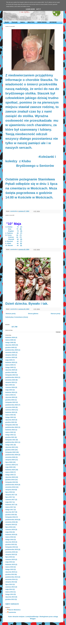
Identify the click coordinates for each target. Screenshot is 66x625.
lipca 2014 (8, 584)
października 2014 (11, 577)
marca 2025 (9, 365)
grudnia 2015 (10, 544)
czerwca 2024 (10, 387)
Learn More (30, 9)
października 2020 (11, 454)
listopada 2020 (10, 452)
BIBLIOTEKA (31, 22)
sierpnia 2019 (10, 489)
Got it (38, 9)
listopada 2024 (10, 375)
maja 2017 (8, 502)
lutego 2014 (9, 594)
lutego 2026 (9, 342)
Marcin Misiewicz (15, 610)
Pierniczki (14, 22)
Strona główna (33, 313)
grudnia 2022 (10, 422)
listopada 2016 (10, 517)
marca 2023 (9, 415)
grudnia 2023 (10, 400)
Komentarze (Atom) (21, 317)
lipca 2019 (8, 492)
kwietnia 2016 (10, 534)
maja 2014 (8, 589)
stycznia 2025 (10, 370)
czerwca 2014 (10, 587)
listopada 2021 (10, 440)
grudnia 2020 (10, 450)
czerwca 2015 (10, 559)
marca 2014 (9, 592)
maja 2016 (8, 532)
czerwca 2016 (10, 529)
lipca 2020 (8, 462)
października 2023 (11, 405)
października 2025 (11, 350)
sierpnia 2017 (10, 494)
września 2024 (10, 380)
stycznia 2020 (10, 477)
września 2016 (10, 522)
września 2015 (10, 552)
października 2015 (11, 549)
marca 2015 (9, 567)
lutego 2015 (9, 569)
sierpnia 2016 (10, 524)
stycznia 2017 (10, 512)
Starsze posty (55, 313)
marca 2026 (9, 340)
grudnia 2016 (10, 514)
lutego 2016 (9, 539)
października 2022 (11, 427)
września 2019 (10, 487)
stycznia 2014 (10, 597)
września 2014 (10, 579)
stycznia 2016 (10, 542)
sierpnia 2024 (10, 382)
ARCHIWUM (53, 22)
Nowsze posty (11, 313)
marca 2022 (9, 432)
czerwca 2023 (10, 410)
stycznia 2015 (10, 572)
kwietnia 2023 (10, 412)
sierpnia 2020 (10, 459)
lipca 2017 (8, 497)
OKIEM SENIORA (42, 22)
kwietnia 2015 (10, 564)
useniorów (12, 612)
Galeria (22, 22)
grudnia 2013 (10, 599)
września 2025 (10, 352)
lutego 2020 (9, 475)
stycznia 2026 (10, 345)
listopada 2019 (10, 482)
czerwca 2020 (10, 464)
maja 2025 (8, 360)
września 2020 (10, 457)
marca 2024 (9, 395)
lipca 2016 (8, 527)
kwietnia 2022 (10, 430)
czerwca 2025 (10, 357)
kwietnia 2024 (10, 392)
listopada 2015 (10, 547)
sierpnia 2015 (10, 554)
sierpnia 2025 (10, 355)
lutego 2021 (9, 445)
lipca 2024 (8, 385)
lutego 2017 (9, 509)
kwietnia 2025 (10, 362)
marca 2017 (9, 507)
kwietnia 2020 (10, 470)
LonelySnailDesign (32, 616)
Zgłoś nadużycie (12, 604)
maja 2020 (8, 467)
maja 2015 (8, 562)
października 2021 (11, 442)
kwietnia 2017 (10, 504)
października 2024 (11, 377)
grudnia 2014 (10, 574)
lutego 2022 (9, 435)
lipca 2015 (8, 557)
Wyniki (7, 22)
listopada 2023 (10, 402)
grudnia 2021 (10, 437)
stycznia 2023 (10, 420)
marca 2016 (9, 537)
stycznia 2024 (10, 397)
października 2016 (11, 519)
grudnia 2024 (10, 372)
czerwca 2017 (10, 499)
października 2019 (11, 484)
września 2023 (10, 407)
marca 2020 (9, 472)
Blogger (33, 618)
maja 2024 (8, 390)
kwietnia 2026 (10, 337)
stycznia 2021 (10, 447)
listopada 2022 (10, 425)
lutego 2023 (9, 417)
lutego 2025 (9, 367)
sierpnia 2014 (10, 582)
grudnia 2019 (10, 479)
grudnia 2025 (10, 347)
